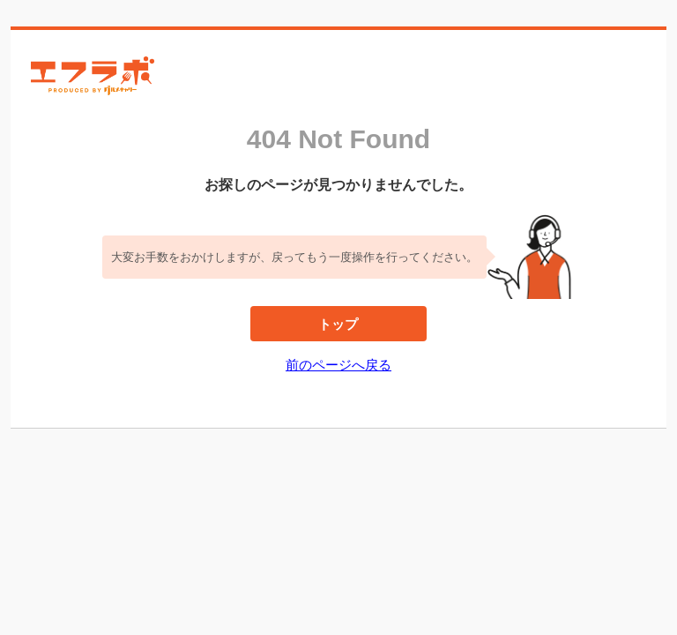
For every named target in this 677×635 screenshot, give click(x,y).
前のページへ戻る (338, 364)
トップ (338, 324)
